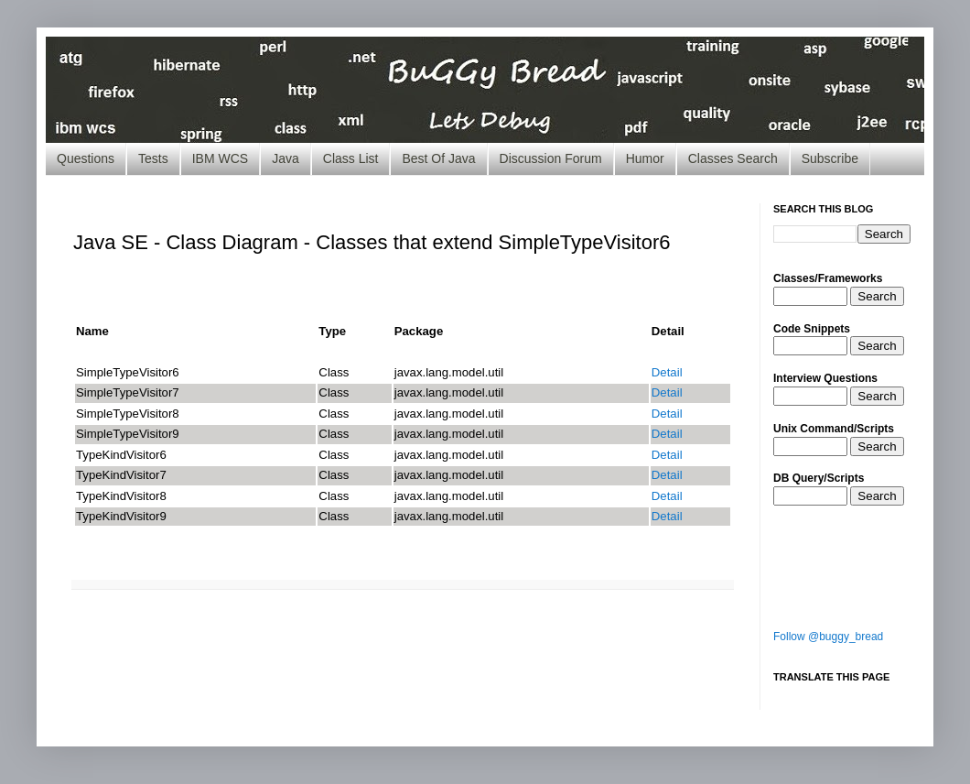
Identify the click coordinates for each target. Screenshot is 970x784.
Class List (351, 158)
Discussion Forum (551, 158)
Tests (153, 158)
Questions (85, 158)
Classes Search (733, 158)
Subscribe (830, 158)
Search (876, 296)
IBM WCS (220, 158)
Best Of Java (438, 158)
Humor (645, 158)
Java (285, 158)
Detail (667, 372)
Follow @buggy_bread (828, 636)
